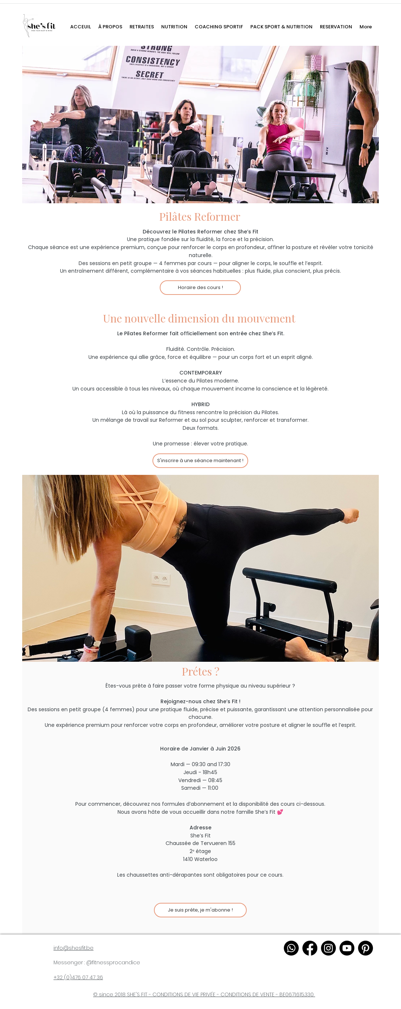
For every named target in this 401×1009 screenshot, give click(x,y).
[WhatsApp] (291, 948)
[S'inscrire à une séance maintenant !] (200, 460)
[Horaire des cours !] (200, 287)
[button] (219, 27)
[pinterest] (365, 948)
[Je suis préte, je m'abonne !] (200, 910)
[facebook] (309, 948)
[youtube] (347, 948)
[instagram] (328, 948)
